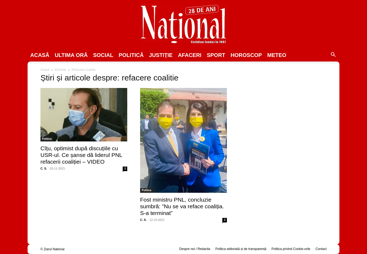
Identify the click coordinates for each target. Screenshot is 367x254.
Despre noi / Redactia (194, 249)
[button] (333, 55)
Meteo (276, 55)
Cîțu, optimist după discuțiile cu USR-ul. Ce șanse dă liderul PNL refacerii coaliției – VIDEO (81, 155)
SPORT (216, 55)
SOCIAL (103, 55)
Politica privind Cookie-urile (291, 249)
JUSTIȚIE (161, 55)
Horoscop (246, 55)
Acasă (39, 55)
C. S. (43, 168)
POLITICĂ (131, 55)
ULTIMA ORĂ (71, 55)
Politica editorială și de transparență (240, 249)
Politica (47, 138)
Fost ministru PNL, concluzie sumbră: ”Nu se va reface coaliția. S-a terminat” (182, 206)
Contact (321, 249)
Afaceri (189, 55)
